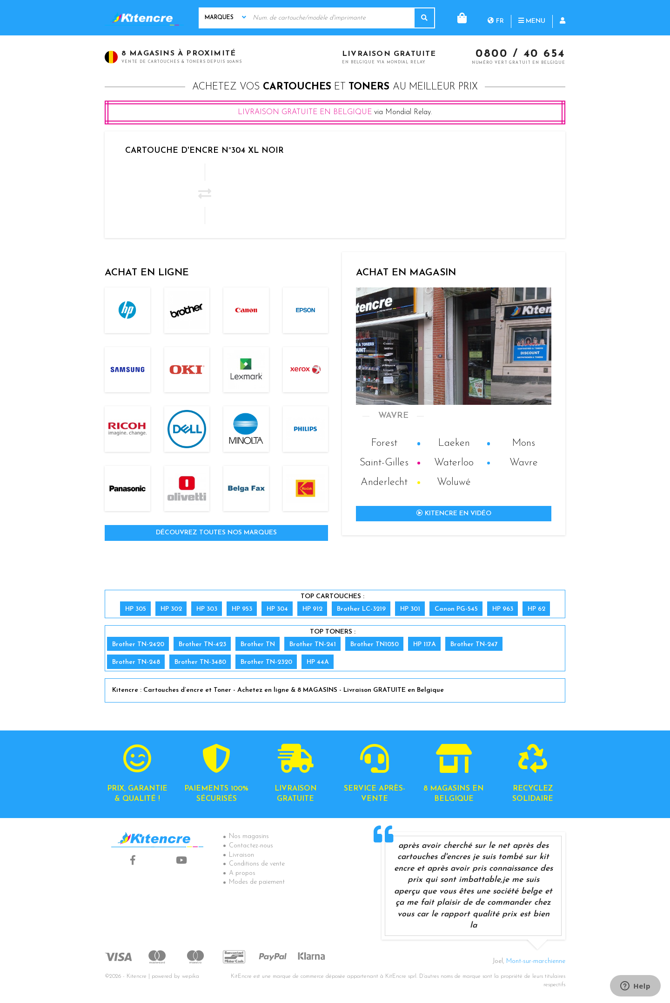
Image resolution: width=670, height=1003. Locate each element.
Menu (494, 17)
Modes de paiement (257, 882)
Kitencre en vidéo (453, 513)
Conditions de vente (257, 863)
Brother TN (258, 644)
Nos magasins (249, 836)
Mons (523, 443)
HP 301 (410, 609)
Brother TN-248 (136, 662)
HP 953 (242, 609)
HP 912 (312, 609)
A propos (242, 873)
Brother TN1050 (374, 644)
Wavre (523, 463)
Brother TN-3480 (200, 662)
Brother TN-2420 (138, 644)
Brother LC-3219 (361, 609)
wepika (190, 976)
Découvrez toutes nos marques (216, 532)
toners (368, 87)
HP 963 (502, 609)
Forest (384, 443)
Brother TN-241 (312, 644)
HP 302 (171, 609)
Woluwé (454, 482)
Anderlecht (384, 482)
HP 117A (424, 644)
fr (458, 17)
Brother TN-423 (202, 644)
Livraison (241, 855)
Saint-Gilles (384, 463)
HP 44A (318, 662)
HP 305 (135, 609)
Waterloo (454, 463)
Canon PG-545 (456, 609)
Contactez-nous (251, 845)
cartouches (297, 87)
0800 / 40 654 (520, 54)
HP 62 (536, 609)
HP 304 (277, 609)
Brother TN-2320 (266, 662)
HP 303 (206, 609)
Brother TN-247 (474, 644)
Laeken (454, 443)
